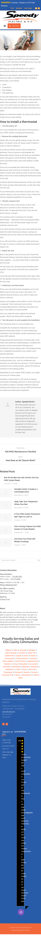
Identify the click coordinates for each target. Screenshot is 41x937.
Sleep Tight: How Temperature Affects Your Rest (26, 503)
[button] (4, 25)
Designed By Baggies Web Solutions (20, 930)
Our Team (28, 8)
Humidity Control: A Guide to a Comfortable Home (26, 490)
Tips (12, 8)
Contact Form (5, 599)
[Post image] (1, 477)
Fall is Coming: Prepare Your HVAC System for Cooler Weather (27, 527)
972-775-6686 (15, 579)
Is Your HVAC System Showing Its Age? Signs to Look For (27, 515)
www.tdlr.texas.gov (8, 711)
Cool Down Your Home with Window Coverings (24, 540)
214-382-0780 (17, 577)
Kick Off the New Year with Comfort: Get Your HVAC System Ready (21, 479)
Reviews (19, 8)
